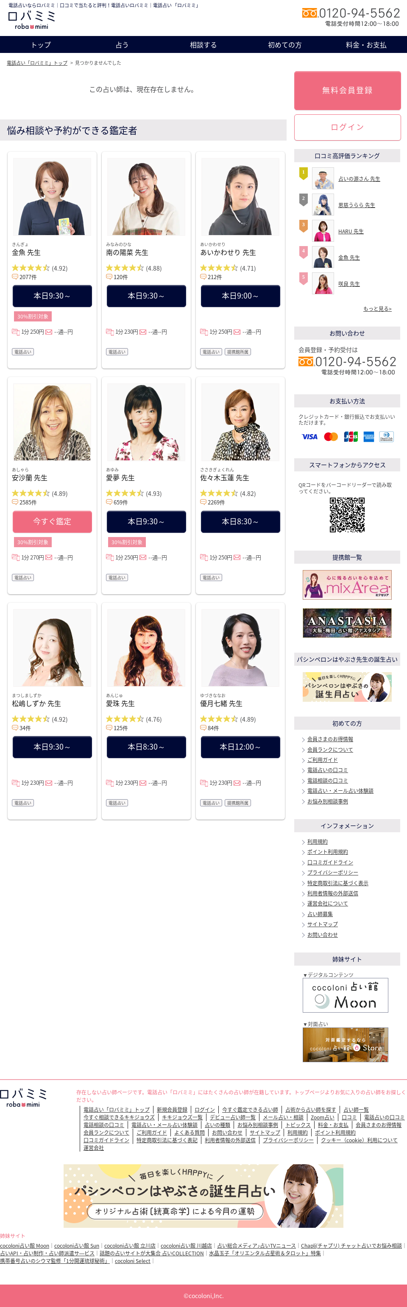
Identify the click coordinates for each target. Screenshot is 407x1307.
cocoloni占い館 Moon (24, 1245)
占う (122, 44)
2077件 (28, 277)
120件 (121, 277)
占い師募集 (320, 914)
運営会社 (94, 1148)
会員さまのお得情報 (330, 739)
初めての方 (285, 44)
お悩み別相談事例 (327, 801)
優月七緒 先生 (221, 703)
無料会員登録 (347, 90)
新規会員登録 (172, 1109)
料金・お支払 (366, 44)
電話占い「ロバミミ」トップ (37, 62)
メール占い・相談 (283, 1117)
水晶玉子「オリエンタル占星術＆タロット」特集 (265, 1253)
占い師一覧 (356, 1109)
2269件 (216, 502)
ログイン (348, 127)
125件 (121, 728)
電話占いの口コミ (327, 770)
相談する (203, 44)
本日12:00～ (241, 746)
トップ (41, 44)
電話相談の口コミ (327, 780)
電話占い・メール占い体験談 (340, 791)
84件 (213, 728)
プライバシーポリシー (332, 872)
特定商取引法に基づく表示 (337, 883)
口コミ (349, 1117)
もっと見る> (377, 309)
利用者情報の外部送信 (332, 893)
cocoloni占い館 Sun (76, 1245)
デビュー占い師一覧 (233, 1117)
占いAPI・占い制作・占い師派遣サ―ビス (47, 1253)
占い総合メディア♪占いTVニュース (256, 1245)
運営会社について (327, 903)
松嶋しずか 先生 (36, 703)
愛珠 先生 (120, 703)
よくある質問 (189, 1132)
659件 (121, 502)
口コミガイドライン (330, 862)
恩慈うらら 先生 (356, 205)
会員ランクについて (330, 749)
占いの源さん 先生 (359, 179)
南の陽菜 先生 (127, 252)
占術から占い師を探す (310, 1109)
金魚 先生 (26, 252)
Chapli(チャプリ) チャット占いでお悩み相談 (351, 1245)
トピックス (298, 1125)
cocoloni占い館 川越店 (186, 1245)
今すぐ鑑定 (52, 521)
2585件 (28, 502)
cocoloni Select (133, 1261)
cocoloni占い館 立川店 (130, 1245)
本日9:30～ (52, 295)
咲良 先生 (349, 284)
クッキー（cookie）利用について (359, 1140)
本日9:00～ (240, 295)
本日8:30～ (240, 521)
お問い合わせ (322, 935)
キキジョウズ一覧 (182, 1117)
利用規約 (317, 841)
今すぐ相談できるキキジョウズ (119, 1117)
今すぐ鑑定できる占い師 (250, 1109)
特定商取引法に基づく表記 (167, 1140)
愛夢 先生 (120, 477)
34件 (25, 728)
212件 (215, 277)
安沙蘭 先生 (29, 477)
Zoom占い (323, 1117)
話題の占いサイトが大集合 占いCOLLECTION (152, 1253)
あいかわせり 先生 (228, 252)
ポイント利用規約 (327, 852)
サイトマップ (322, 924)
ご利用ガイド (322, 760)
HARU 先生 (351, 231)
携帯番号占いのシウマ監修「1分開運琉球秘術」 (55, 1261)
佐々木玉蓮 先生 (224, 477)
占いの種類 (217, 1125)
